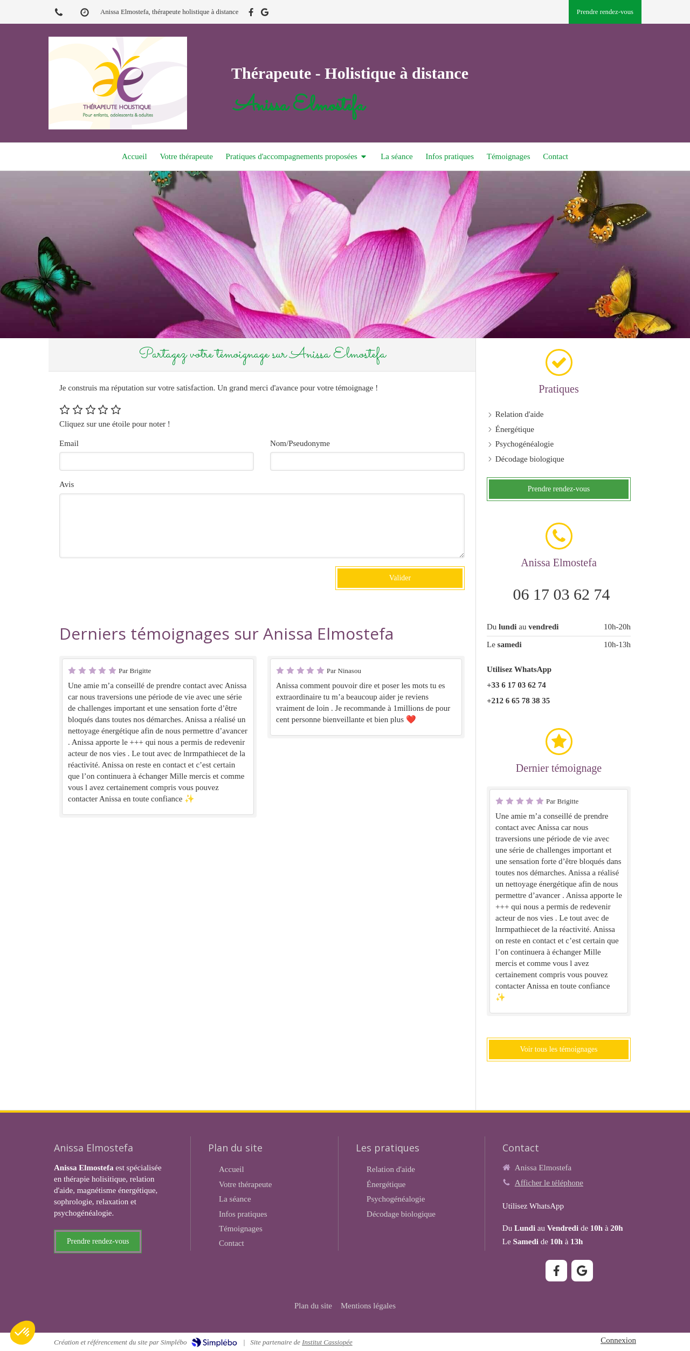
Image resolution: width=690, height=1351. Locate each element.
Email (69, 443)
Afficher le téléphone (549, 1182)
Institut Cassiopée (327, 1342)
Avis (66, 484)
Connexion (618, 1340)
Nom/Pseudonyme (300, 443)
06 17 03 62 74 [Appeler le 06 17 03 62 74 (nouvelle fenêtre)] (561, 594)
